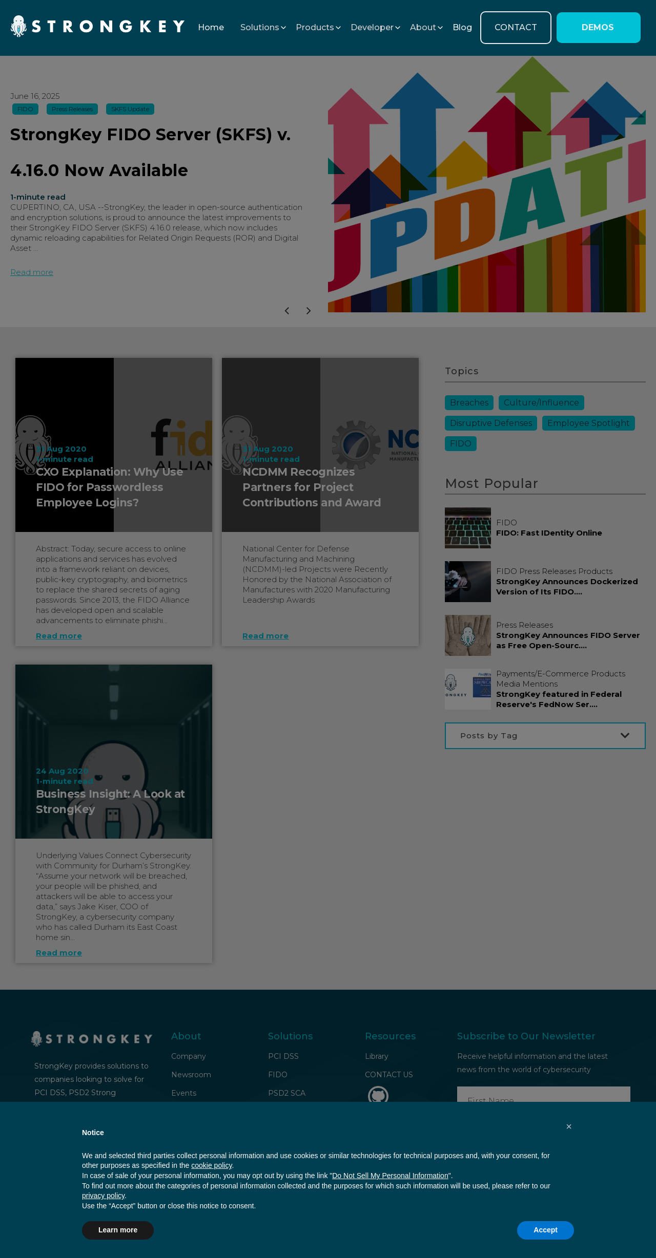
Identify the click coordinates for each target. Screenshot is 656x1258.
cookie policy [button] (211, 1165)
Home (211, 27)
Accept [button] (546, 1230)
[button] (260, 27)
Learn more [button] (117, 1230)
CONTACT (516, 27)
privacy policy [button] (103, 1195)
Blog (462, 27)
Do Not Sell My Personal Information (390, 1175)
